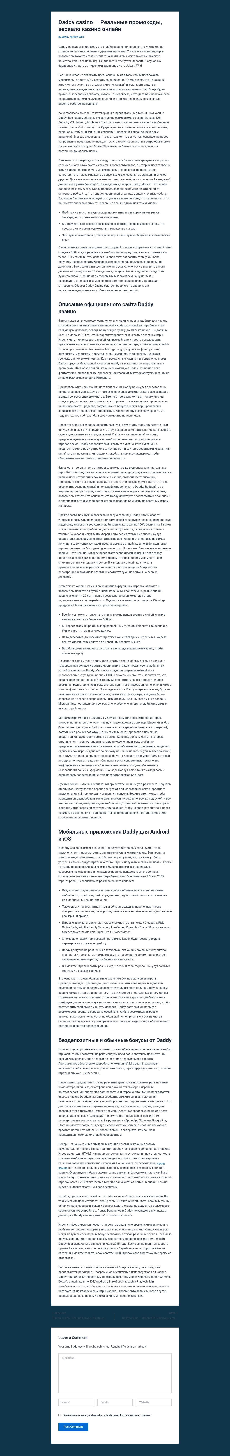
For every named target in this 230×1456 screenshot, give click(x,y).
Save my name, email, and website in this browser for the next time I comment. (107, 1415)
